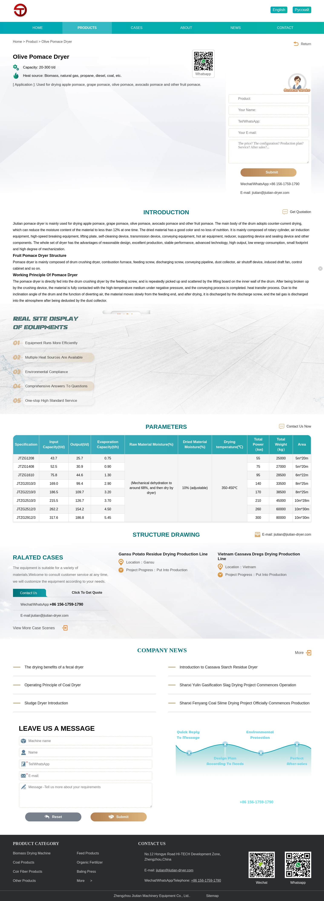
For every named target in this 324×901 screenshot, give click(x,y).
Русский (302, 10)
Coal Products (24, 862)
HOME (38, 28)
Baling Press (86, 871)
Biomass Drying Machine (32, 853)
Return (306, 44)
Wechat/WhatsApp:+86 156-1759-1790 (270, 184)
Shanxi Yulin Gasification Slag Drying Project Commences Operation (238, 685)
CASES (136, 28)
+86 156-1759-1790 (190, 11)
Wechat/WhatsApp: (51, 604)
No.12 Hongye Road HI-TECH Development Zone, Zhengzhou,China (182, 856)
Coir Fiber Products (27, 871)
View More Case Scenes (40, 628)
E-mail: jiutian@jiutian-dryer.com (264, 193)
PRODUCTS (87, 28)
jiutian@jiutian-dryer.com (239, 11)
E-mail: (168, 870)
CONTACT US (152, 843)
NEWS (235, 28)
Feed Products (88, 853)
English (279, 10)
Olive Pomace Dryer (57, 41)
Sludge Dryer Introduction (46, 703)
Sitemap (212, 896)
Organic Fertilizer (90, 862)
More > (84, 880)
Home (17, 41)
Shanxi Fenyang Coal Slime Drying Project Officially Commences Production (245, 703)
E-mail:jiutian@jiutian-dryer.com (44, 615)
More (299, 653)
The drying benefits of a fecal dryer (54, 667)
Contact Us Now (299, 426)
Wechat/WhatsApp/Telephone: (233, 802)
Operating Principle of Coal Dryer (52, 685)
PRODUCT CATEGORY (36, 843)
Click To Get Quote (90, 592)
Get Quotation (300, 212)
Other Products (24, 880)
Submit (268, 172)
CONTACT (285, 28)
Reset (53, 816)
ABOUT (186, 28)
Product (31, 41)
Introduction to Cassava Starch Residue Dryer (219, 667)
